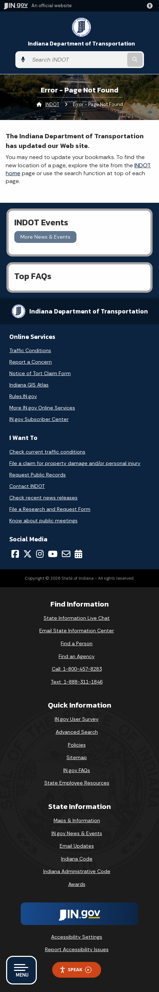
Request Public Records (37, 474)
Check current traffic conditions (47, 452)
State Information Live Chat (77, 618)
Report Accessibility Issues (77, 949)
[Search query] (77, 60)
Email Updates (77, 846)
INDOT (52, 104)
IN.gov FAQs (76, 770)
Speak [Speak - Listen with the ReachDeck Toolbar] (75, 969)
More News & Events (45, 237)
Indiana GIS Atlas (29, 385)
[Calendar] (78, 554)
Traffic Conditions (30, 350)
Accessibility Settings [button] (76, 937)
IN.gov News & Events (76, 833)
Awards (76, 884)
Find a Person (77, 643)
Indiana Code (77, 859)
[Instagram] (40, 554)
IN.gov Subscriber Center (39, 419)
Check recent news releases (43, 497)
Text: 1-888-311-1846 (77, 682)
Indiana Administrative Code (76, 871)
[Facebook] (15, 554)
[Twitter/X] (27, 554)
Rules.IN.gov (23, 396)
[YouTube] (53, 554)
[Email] (66, 554)
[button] (151, 6)
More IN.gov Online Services (42, 407)
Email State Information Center (76, 630)
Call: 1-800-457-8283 (77, 669)
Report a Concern (30, 362)
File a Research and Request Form (49, 509)
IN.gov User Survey (77, 719)
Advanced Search (77, 732)
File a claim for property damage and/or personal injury (74, 463)
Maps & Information (77, 820)
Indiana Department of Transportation (81, 43)
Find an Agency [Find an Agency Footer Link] (77, 656)
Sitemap (76, 757)
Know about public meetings (43, 520)
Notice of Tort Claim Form (40, 373)
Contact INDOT (27, 486)
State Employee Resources (76, 783)
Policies (77, 745)
